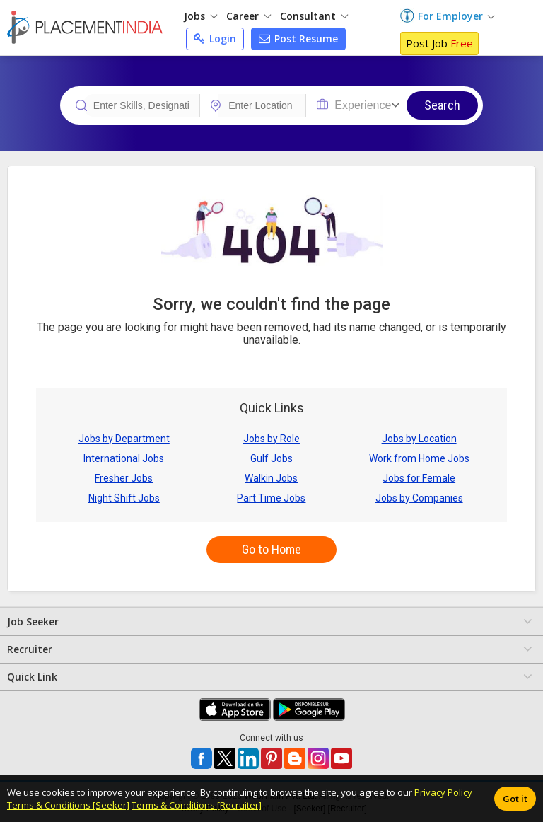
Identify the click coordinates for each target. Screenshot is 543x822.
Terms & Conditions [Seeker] (68, 805)
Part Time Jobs (271, 498)
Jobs (200, 16)
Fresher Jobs (124, 478)
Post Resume (298, 38)
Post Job (439, 43)
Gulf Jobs (271, 458)
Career (248, 16)
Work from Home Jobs (419, 458)
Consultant (314, 16)
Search (442, 105)
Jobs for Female (419, 478)
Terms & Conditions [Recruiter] (197, 805)
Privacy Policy (443, 792)
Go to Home (271, 549)
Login (215, 38)
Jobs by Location (419, 438)
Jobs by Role (271, 438)
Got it (515, 798)
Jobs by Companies (419, 498)
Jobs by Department (124, 438)
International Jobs (123, 458)
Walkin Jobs (271, 478)
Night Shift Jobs (124, 498)
